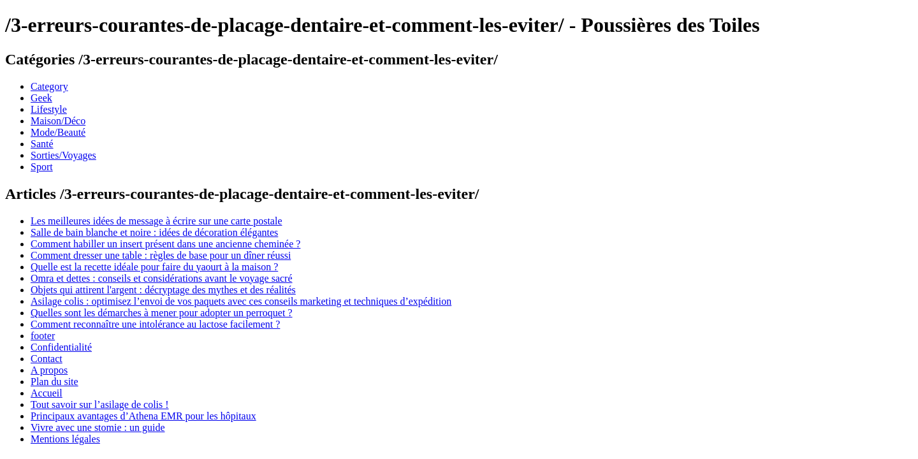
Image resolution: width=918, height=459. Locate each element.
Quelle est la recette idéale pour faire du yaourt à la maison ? (154, 266)
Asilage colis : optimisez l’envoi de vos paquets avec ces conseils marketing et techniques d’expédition (241, 301)
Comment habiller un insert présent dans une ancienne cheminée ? (165, 243)
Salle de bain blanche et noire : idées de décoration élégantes (154, 232)
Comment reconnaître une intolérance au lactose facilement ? (155, 324)
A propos (49, 370)
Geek (41, 97)
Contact (46, 358)
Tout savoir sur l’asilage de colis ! (100, 404)
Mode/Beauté (58, 132)
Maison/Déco (58, 120)
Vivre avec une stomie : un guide (98, 427)
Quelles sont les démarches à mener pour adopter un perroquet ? (162, 312)
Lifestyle (49, 109)
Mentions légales (65, 438)
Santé (42, 143)
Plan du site (54, 381)
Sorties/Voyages (63, 155)
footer (43, 335)
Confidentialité (61, 347)
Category (49, 86)
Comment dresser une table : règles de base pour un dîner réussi (161, 255)
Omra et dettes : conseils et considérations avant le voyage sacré (162, 278)
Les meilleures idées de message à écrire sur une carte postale (156, 220)
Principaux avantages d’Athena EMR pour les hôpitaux (143, 416)
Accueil (46, 393)
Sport (42, 166)
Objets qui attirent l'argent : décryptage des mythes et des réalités (163, 289)
